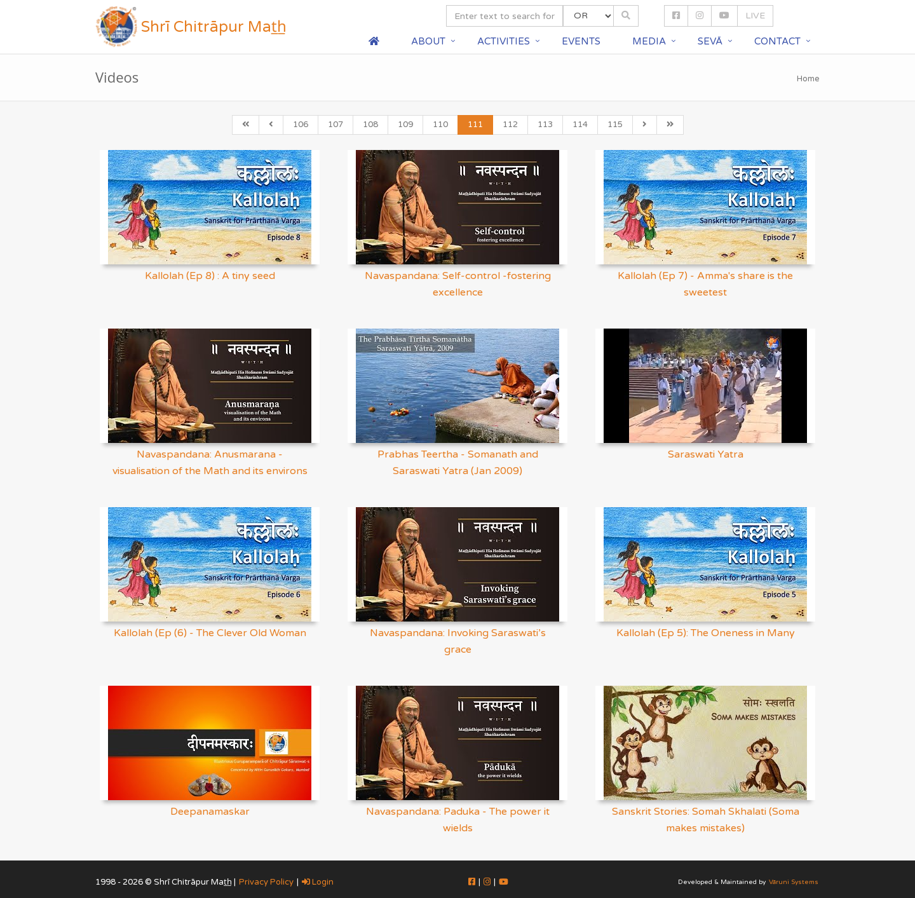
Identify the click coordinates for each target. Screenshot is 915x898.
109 (405, 124)
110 (440, 124)
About (428, 41)
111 (475, 124)
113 (545, 124)
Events (581, 41)
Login (318, 882)
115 (615, 124)
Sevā (710, 41)
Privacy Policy (266, 882)
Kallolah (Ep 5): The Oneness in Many (705, 633)
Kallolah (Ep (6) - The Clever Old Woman (210, 633)
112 (510, 124)
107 (335, 124)
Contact (777, 41)
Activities (503, 41)
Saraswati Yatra (705, 454)
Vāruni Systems (793, 882)
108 (370, 124)
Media (649, 41)
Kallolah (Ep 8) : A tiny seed (210, 275)
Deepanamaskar (210, 811)
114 (580, 124)
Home (808, 79)
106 (300, 124)
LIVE (755, 15)
